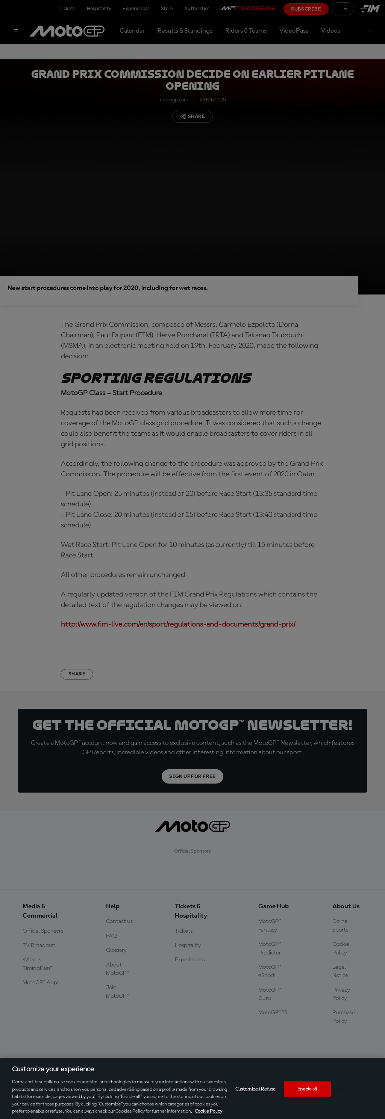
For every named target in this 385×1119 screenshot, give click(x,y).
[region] (192, 1088)
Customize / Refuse (255, 1088)
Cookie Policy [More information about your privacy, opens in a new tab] (208, 1111)
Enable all (307, 1088)
